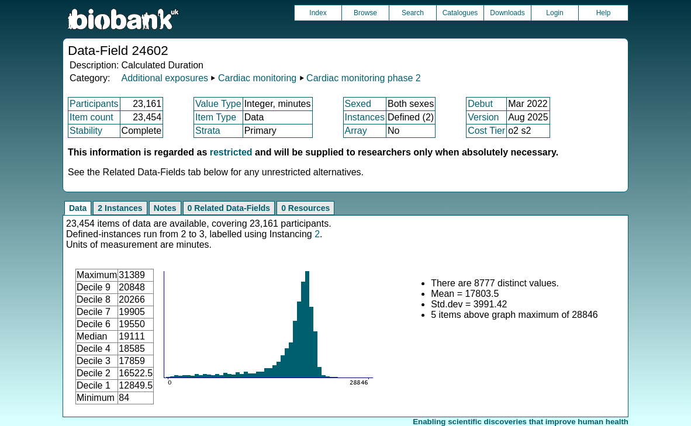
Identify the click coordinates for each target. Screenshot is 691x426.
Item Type (215, 117)
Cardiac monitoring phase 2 (363, 78)
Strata (207, 131)
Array (356, 131)
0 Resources (305, 208)
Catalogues (460, 13)
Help (603, 13)
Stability (86, 131)
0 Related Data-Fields (229, 208)
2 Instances (120, 208)
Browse (365, 13)
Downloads (507, 13)
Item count (91, 117)
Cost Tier (486, 131)
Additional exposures (164, 78)
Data (78, 208)
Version (483, 117)
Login (554, 13)
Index (317, 13)
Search (413, 13)
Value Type (218, 104)
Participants (94, 104)
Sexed (358, 104)
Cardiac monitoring (257, 78)
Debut (480, 104)
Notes (165, 208)
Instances (365, 117)
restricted (231, 152)
